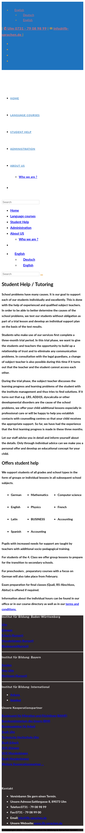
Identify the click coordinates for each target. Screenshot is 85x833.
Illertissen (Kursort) (14, 675)
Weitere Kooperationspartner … (23, 764)
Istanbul (15, 700)
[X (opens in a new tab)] (11, 43)
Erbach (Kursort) (12, 635)
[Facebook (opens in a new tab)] (11, 49)
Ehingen (7, 630)
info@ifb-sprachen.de (32, 818)
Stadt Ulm (8, 732)
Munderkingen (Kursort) (18, 641)
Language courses (22, 216)
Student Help (19, 222)
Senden (7, 665)
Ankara (15, 694)
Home (14, 210)
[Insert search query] (21, 202)
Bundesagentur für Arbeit (18, 726)
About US (17, 233)
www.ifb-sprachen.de (48, 823)
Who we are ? (28, 239)
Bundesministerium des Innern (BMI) (26, 721)
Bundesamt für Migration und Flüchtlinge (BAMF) (34, 715)
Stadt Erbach (10, 742)
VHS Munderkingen (15, 753)
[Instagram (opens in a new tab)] (11, 55)
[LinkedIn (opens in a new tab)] (11, 61)
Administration (20, 228)
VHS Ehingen (10, 748)
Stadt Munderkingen (15, 758)
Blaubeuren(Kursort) (15, 646)
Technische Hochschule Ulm (20, 737)
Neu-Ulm (8, 670)
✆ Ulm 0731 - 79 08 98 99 (25, 28)
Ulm (4, 624)
